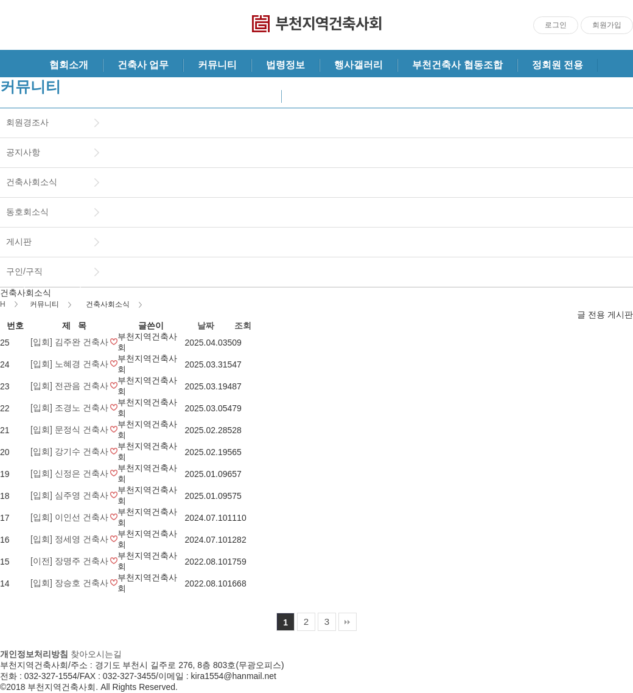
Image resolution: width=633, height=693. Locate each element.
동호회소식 (27, 212)
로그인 (556, 25)
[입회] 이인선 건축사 (70, 517)
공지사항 (23, 152)
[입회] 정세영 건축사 (70, 539)
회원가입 (606, 25)
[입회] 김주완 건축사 (70, 342)
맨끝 (347, 622)
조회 (242, 325)
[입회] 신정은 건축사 (70, 473)
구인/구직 (24, 271)
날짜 (205, 325)
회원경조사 (27, 122)
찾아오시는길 (96, 654)
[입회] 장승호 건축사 (70, 583)
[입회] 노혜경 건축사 (70, 364)
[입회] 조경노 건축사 (70, 408)
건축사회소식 (31, 182)
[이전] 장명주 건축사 (70, 561)
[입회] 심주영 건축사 (70, 495)
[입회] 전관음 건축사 (70, 386)
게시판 (19, 241)
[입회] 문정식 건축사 (70, 429)
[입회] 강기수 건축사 (70, 451)
